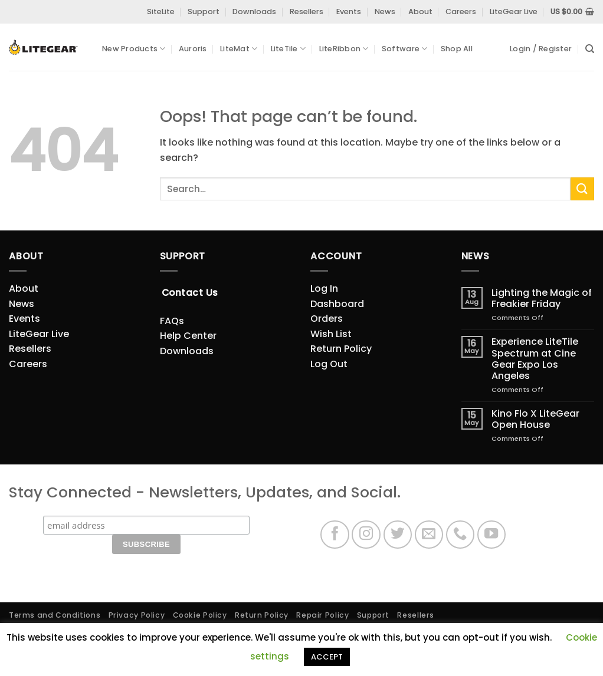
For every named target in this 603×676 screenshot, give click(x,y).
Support (203, 11)
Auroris (193, 49)
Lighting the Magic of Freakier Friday (541, 298)
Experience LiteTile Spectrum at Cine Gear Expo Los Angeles (534, 358)
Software (405, 48)
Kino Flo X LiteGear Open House (535, 419)
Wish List (331, 334)
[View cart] (572, 12)
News (385, 11)
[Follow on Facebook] (334, 534)
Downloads (254, 11)
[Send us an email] (429, 534)
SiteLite (161, 11)
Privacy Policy (137, 615)
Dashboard (337, 304)
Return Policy (341, 348)
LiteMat (238, 48)
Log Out (329, 364)
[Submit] (582, 188)
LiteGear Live (514, 11)
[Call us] (460, 534)
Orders (326, 318)
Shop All (457, 49)
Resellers (306, 11)
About (420, 11)
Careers (460, 11)
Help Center (188, 335)
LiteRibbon (344, 48)
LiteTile (288, 48)
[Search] (589, 49)
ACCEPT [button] (327, 656)
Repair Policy (322, 615)
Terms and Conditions (54, 615)
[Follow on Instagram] (366, 534)
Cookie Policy (200, 615)
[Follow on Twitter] (398, 534)
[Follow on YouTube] (491, 534)
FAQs (172, 321)
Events (348, 11)
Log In (324, 288)
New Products (134, 48)
